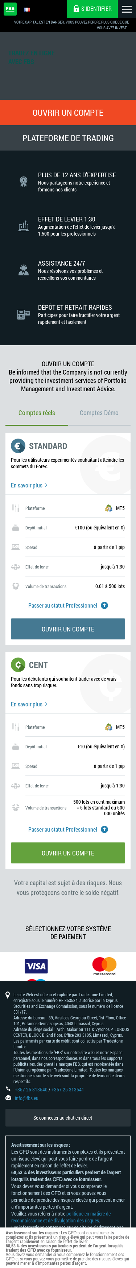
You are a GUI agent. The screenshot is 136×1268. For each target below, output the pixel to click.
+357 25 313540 (31, 1089)
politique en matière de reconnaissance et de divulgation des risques (61, 1217)
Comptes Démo (99, 412)
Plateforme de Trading (68, 138)
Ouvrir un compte (68, 112)
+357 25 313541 (67, 1089)
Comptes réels (36, 412)
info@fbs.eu (26, 1098)
